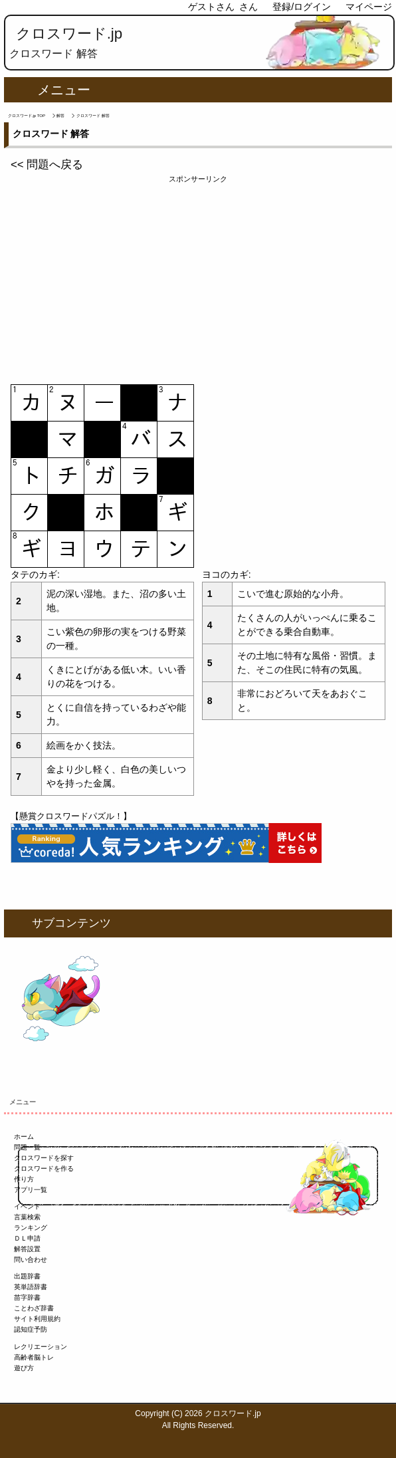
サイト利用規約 (37, 1318)
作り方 (24, 1179)
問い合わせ (30, 1259)
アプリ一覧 (30, 1189)
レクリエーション (40, 1346)
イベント (27, 1206)
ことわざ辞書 (34, 1308)
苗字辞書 (27, 1297)
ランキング (30, 1227)
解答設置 (27, 1249)
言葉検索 (27, 1217)
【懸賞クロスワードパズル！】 (71, 816)
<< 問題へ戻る (47, 164)
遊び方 (24, 1368)
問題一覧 (27, 1147)
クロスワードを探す (44, 1157)
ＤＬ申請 (27, 1238)
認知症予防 (30, 1329)
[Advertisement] (198, 278)
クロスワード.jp (69, 33)
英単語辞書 (30, 1286)
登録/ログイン (301, 6)
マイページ (369, 6)
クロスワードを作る (44, 1168)
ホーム (24, 1136)
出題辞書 (27, 1276)
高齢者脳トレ (34, 1357)
